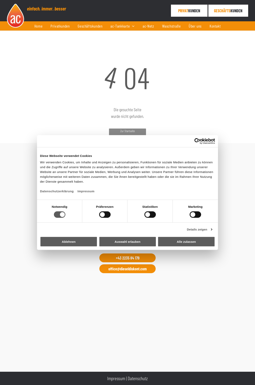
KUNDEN (194, 10)
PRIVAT (183, 10)
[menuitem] (38, 26)
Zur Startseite (127, 131)
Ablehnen (68, 241)
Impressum (86, 191)
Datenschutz (138, 378)
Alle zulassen (186, 241)
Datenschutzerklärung (57, 191)
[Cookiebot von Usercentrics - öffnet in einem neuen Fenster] (197, 141)
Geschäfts (222, 10)
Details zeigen (197, 229)
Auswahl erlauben (127, 241)
